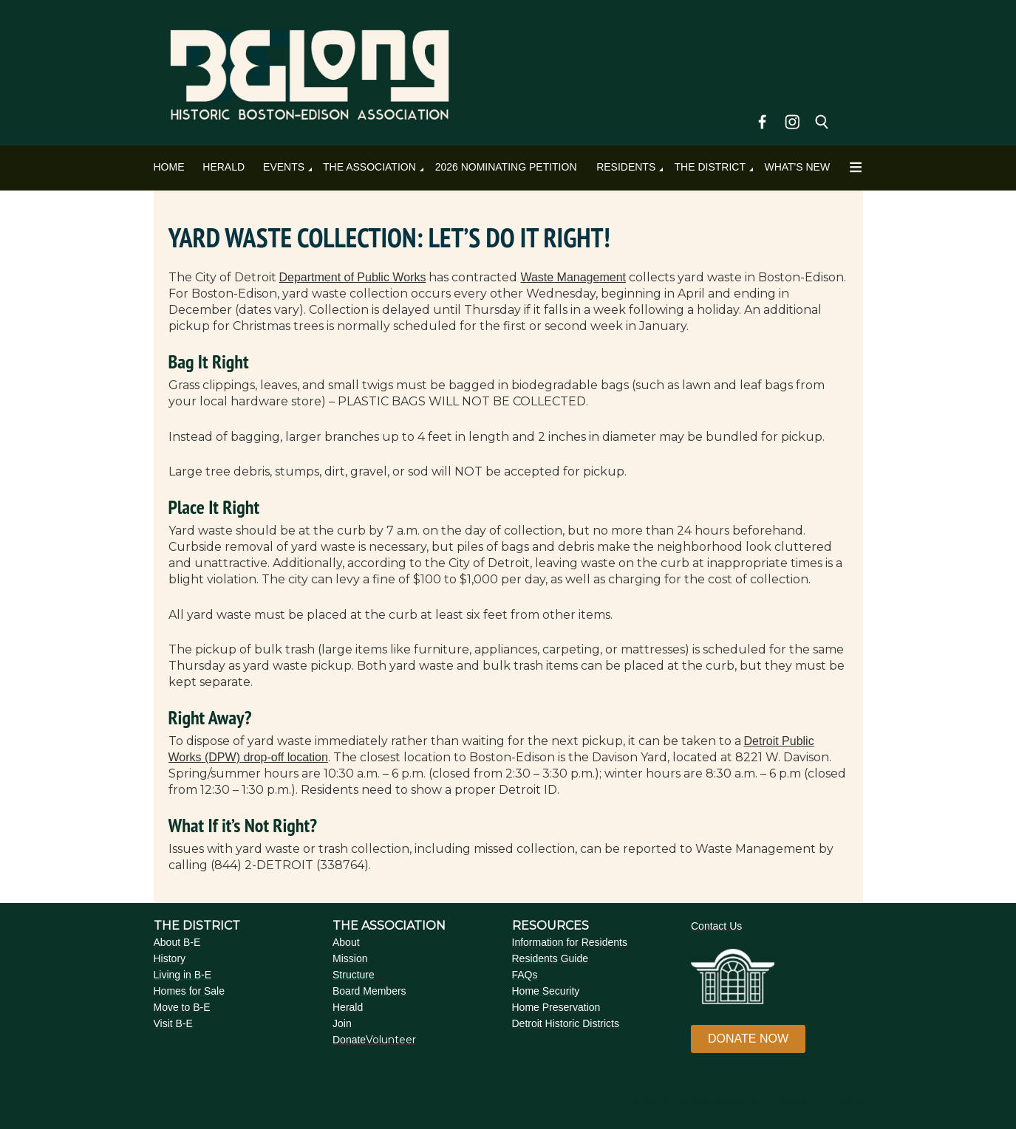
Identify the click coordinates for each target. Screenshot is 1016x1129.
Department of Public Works (352, 277)
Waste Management (573, 277)
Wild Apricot (717, 1100)
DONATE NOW (748, 1038)
